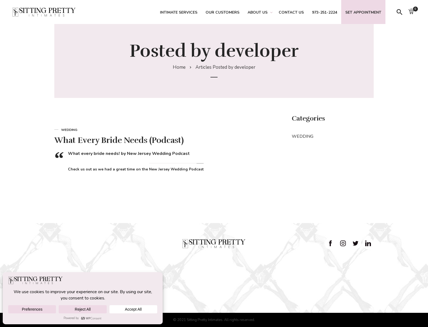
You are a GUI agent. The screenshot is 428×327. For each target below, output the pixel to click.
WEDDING (302, 136)
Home (179, 67)
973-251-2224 (324, 12)
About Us (258, 12)
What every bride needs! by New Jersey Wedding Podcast (129, 154)
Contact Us (291, 12)
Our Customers (222, 12)
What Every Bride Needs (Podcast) (119, 140)
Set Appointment (363, 12)
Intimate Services (178, 12)
